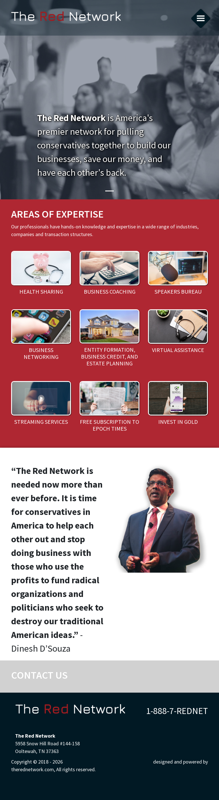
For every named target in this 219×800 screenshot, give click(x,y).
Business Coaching (109, 291)
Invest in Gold (178, 421)
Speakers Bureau (178, 291)
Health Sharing (41, 291)
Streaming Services (41, 421)
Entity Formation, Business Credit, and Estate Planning (109, 356)
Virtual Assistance (178, 349)
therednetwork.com (66, 17)
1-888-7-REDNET (177, 711)
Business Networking (41, 353)
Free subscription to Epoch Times (109, 425)
